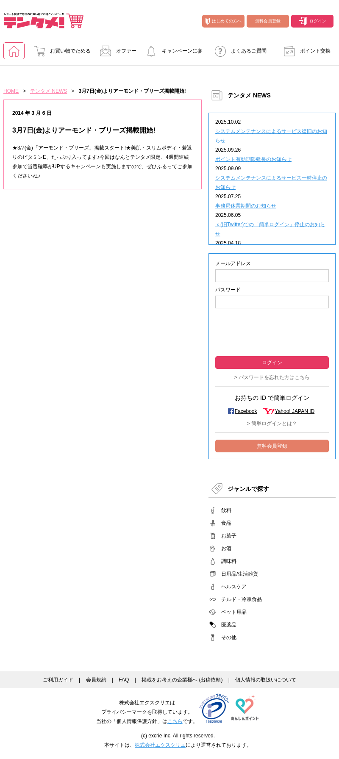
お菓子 (228, 536)
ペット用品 (234, 612)
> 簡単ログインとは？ (272, 424)
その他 (228, 637)
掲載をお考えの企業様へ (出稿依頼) (182, 680)
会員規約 (96, 680)
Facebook (246, 411)
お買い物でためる (60, 51)
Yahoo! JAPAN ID (295, 411)
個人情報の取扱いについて (265, 680)
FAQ (124, 680)
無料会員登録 (268, 21)
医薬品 (228, 625)
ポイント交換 (305, 51)
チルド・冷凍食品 (241, 599)
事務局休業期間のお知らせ (245, 206)
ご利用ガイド (58, 680)
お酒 (226, 548)
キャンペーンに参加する (172, 53)
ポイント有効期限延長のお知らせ (253, 159)
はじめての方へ (224, 21)
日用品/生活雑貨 (239, 574)
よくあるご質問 (238, 51)
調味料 (228, 561)
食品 (226, 523)
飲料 (226, 510)
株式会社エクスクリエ (160, 745)
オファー (115, 51)
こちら (175, 721)
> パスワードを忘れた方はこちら (272, 377)
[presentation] (272, 331)
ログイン (312, 21)
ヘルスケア (234, 587)
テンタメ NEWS (48, 91)
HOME (11, 91)
